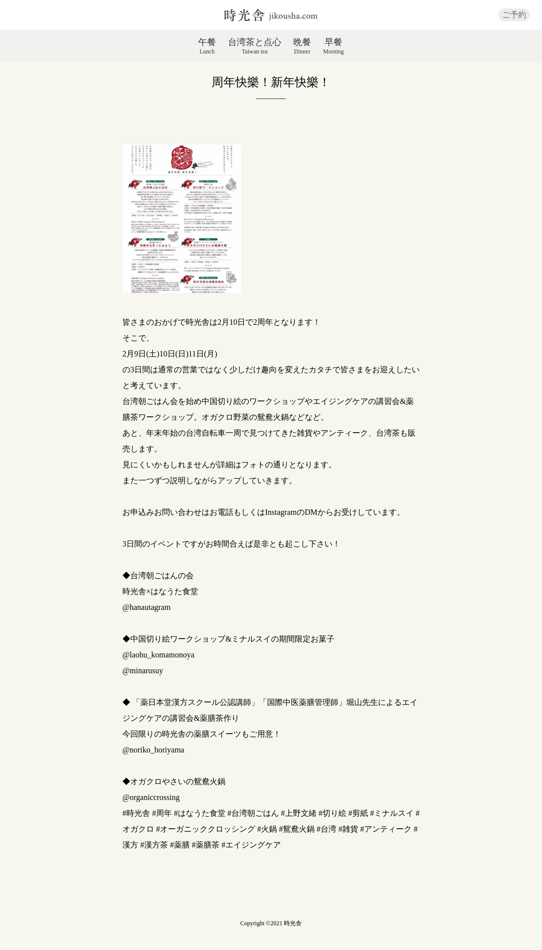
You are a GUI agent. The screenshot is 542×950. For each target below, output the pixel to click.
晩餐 (302, 46)
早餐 (333, 46)
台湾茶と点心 (254, 46)
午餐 (207, 46)
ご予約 (514, 14)
